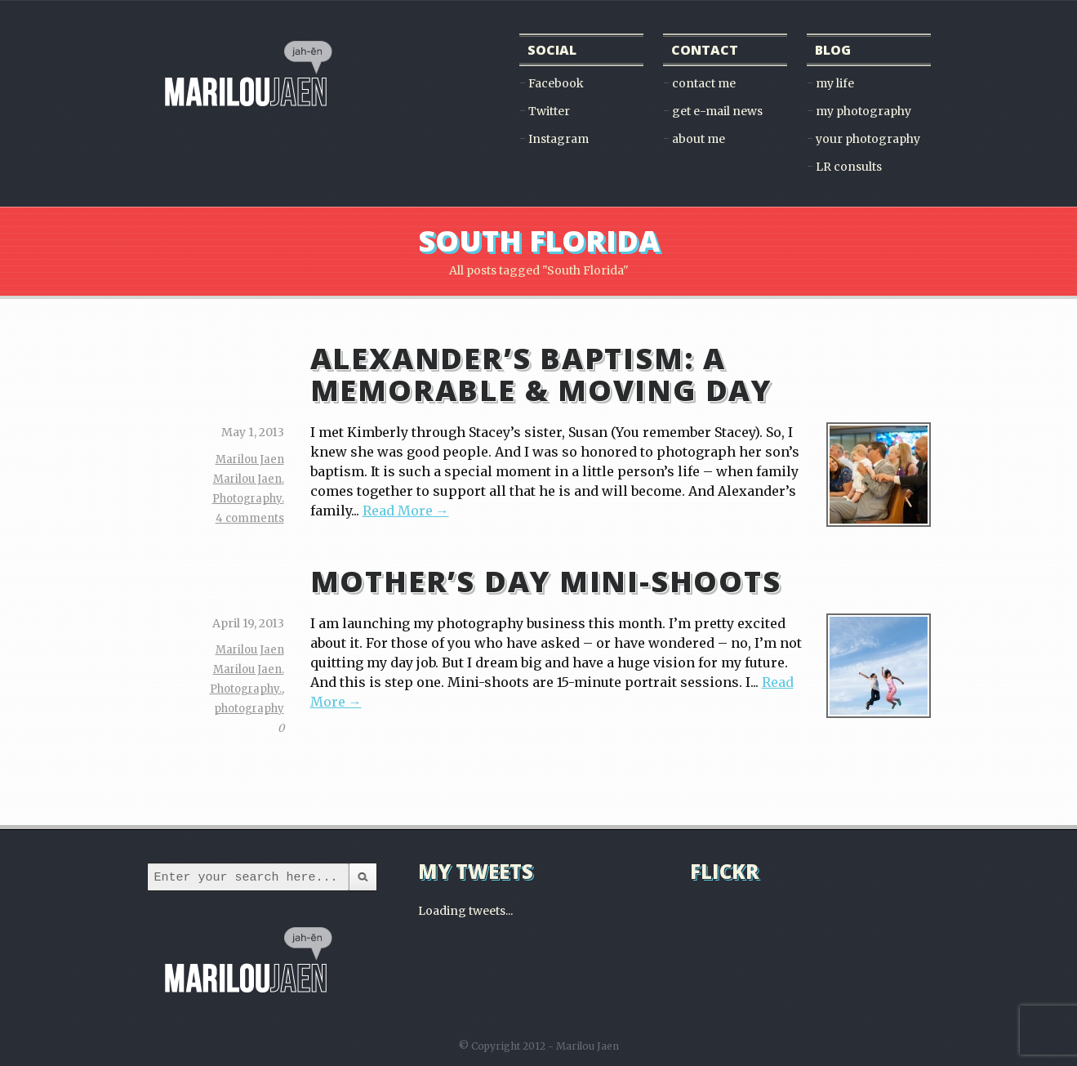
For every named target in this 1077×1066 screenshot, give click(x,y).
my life (835, 83)
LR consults (849, 166)
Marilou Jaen (250, 459)
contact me (704, 83)
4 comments (250, 518)
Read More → (406, 510)
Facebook (556, 83)
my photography (863, 111)
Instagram (558, 139)
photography (249, 709)
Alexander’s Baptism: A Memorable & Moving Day (541, 374)
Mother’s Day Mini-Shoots (545, 581)
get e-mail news (717, 111)
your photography (868, 139)
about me (698, 139)
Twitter (549, 111)
